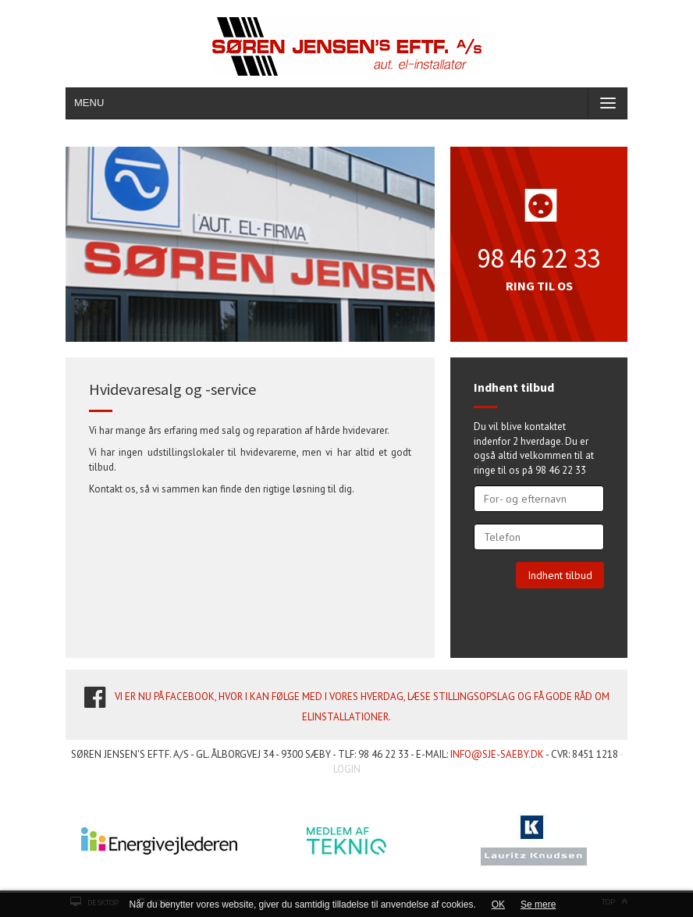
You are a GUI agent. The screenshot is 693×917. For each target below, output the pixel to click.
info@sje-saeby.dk (497, 754)
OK (498, 904)
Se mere (538, 904)
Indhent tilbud (560, 575)
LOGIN (347, 769)
